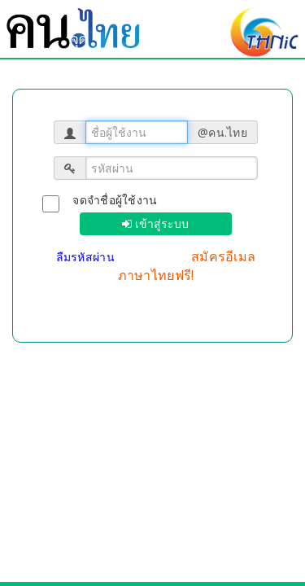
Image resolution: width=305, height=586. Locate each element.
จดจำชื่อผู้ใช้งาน (114, 200)
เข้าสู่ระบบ (160, 224)
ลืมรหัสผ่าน (87, 257)
